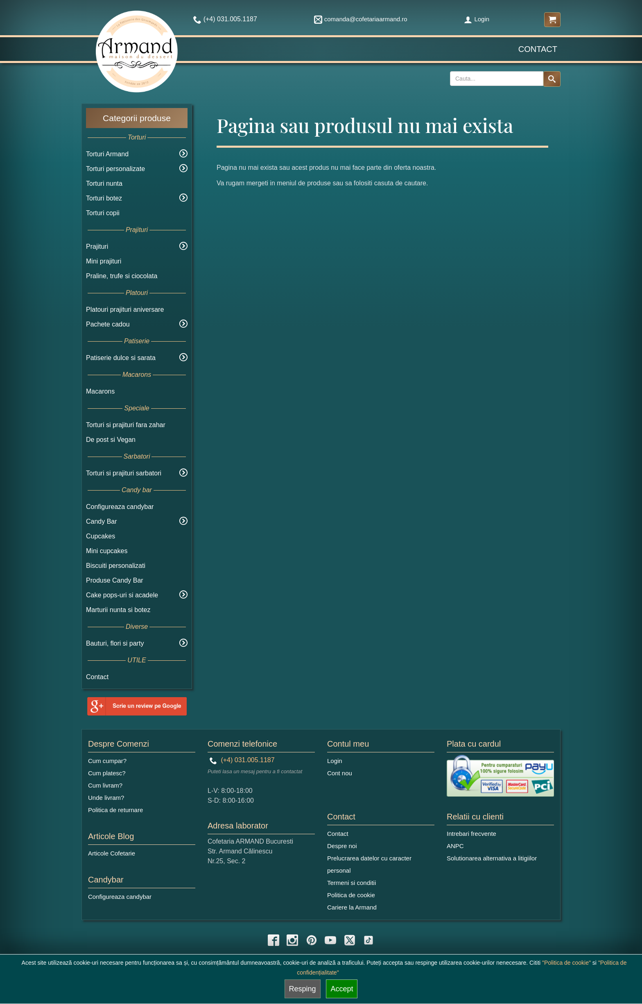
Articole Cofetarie (111, 853)
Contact (537, 49)
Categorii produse (137, 118)
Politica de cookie (351, 894)
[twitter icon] (349, 940)
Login (476, 19)
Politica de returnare (115, 809)
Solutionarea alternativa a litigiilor (492, 858)
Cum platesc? (107, 773)
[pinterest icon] (311, 940)
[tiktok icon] (368, 940)
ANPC (455, 845)
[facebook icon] (273, 940)
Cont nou (339, 773)
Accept (341, 989)
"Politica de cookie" (566, 962)
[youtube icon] (330, 940)
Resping (302, 989)
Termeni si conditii (351, 882)
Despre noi (342, 845)
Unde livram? (106, 797)
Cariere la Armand (352, 907)
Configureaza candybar (120, 506)
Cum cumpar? (107, 760)
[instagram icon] (292, 940)
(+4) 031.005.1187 (242, 759)
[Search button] (552, 79)
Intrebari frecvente (471, 833)
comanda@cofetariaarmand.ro (360, 19)
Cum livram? (105, 785)
